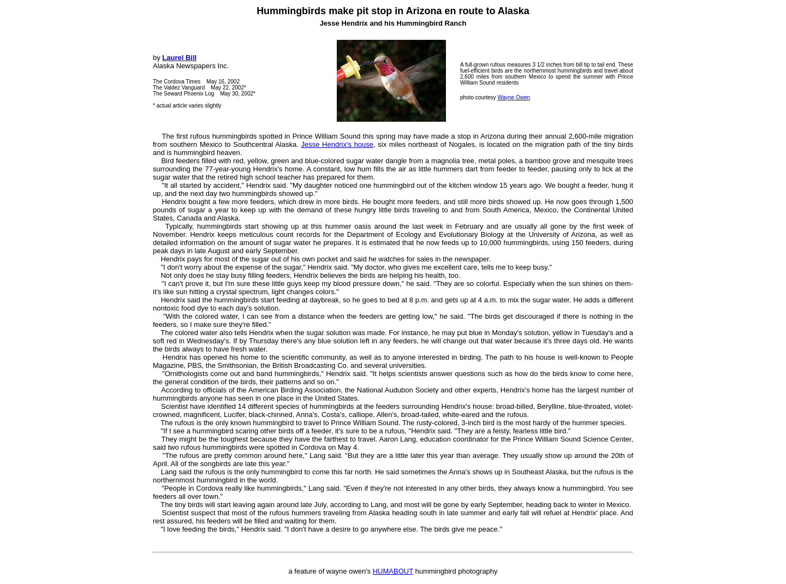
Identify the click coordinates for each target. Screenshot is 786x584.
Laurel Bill (179, 57)
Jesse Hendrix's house (337, 144)
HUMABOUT (393, 571)
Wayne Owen (513, 97)
